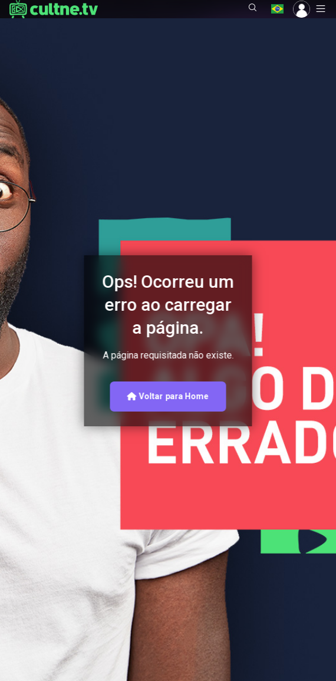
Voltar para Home (168, 396)
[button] (253, 9)
